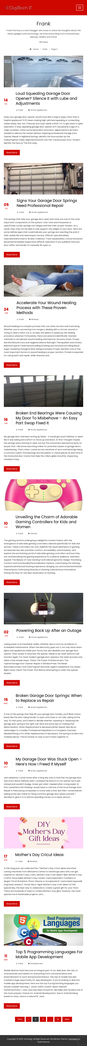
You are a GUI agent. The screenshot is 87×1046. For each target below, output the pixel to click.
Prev (20, 1019)
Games (33, 533)
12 (58, 1019)
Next (67, 1019)
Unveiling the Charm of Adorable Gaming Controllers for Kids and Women (47, 522)
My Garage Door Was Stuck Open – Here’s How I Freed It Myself (49, 762)
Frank (19, 110)
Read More (11, 152)
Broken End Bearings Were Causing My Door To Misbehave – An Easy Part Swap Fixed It (49, 418)
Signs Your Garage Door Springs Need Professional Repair (47, 203)
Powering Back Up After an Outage (48, 630)
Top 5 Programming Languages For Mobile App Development (49, 954)
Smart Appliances (39, 110)
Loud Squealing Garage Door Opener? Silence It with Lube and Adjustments (46, 98)
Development (36, 963)
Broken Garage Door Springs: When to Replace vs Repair (49, 698)
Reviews (35, 319)
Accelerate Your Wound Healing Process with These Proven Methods (46, 307)
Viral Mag (73, 1039)
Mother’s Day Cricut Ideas (39, 854)
